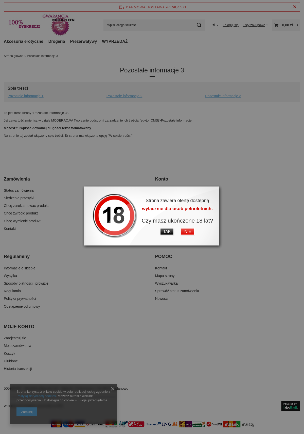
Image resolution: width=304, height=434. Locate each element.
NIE (187, 231)
